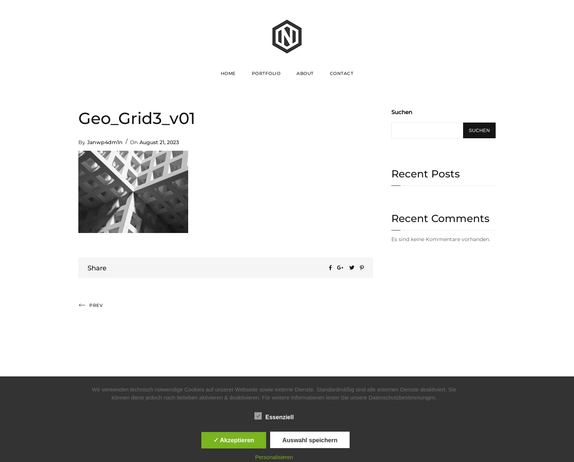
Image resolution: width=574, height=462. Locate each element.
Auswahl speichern (309, 440)
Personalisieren (274, 457)
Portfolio (266, 73)
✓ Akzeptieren (233, 440)
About (305, 73)
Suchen (401, 112)
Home (228, 73)
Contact (342, 73)
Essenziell (274, 416)
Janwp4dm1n (105, 142)
